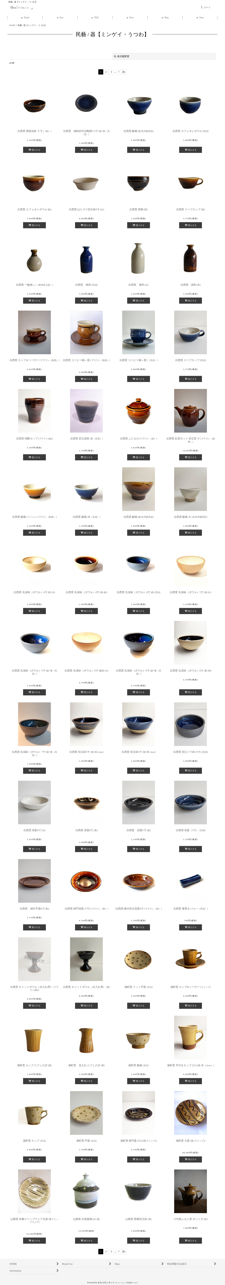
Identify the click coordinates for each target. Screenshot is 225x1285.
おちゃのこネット (106, 1282)
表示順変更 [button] (121, 56)
